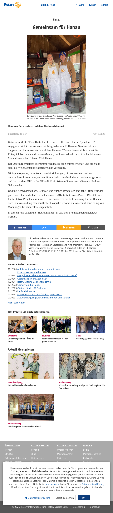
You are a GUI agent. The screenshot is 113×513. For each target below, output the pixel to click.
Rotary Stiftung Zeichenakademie (34, 281)
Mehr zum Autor (16, 302)
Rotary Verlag (40, 445)
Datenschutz (79, 506)
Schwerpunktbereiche (16, 457)
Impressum (94, 506)
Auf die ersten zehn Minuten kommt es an (38, 269)
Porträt (8, 449)
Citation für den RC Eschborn (31, 288)
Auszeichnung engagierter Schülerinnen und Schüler (43, 297)
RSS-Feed (61, 457)
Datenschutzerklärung (93, 484)
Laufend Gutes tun (26, 291)
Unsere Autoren (65, 449)
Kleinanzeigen (38, 457)
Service (87, 445)
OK (83, 497)
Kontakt (35, 449)
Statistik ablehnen (65, 497)
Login (86, 449)
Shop (33, 453)
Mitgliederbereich (92, 453)
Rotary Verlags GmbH (58, 506)
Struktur (9, 453)
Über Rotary (12, 445)
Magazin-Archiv (65, 453)
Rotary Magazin (67, 445)
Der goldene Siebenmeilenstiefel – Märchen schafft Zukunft (47, 275)
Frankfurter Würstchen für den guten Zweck (39, 294)
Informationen (52, 484)
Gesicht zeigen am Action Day (32, 278)
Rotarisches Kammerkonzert (31, 272)
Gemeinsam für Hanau (28, 284)
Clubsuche (88, 457)
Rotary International (31, 506)
